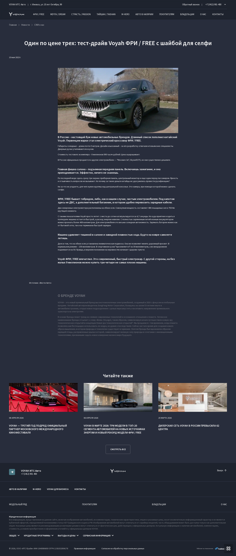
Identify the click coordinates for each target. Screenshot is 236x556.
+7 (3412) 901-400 (29, 473)
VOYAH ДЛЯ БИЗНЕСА (57, 489)
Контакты (218, 14)
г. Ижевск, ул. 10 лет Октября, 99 (46, 4)
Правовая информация (84, 548)
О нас (203, 14)
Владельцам (187, 14)
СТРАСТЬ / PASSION (81, 14)
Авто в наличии (144, 14)
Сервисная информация (96, 535)
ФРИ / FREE (38, 14)
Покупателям (166, 14)
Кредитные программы (37, 535)
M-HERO (125, 14)
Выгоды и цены (66, 535)
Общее (12, 535)
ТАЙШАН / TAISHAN (106, 14)
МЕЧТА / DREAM (57, 14)
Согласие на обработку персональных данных (122, 548)
